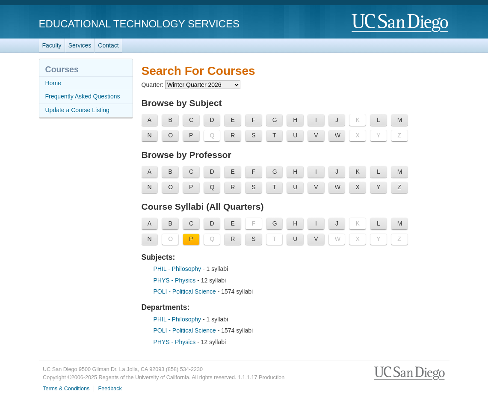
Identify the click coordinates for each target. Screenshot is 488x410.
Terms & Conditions (66, 389)
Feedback (110, 389)
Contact (108, 45)
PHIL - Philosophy (178, 268)
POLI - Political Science (186, 291)
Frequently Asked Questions (82, 96)
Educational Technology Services (139, 24)
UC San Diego (401, 23)
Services (80, 45)
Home (53, 83)
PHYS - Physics (176, 280)
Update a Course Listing (77, 110)
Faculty (52, 45)
